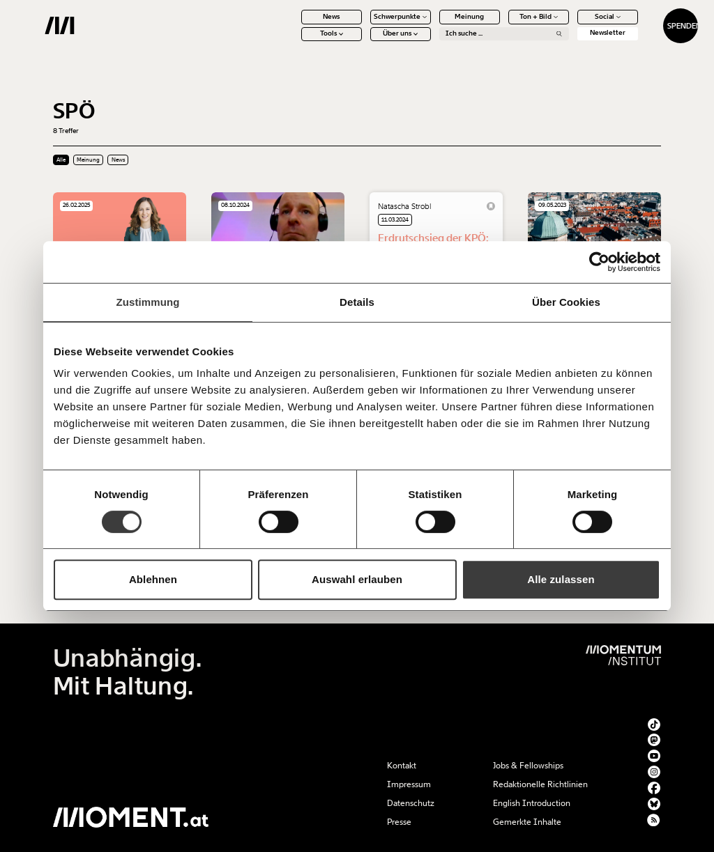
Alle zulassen (560, 579)
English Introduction (531, 803)
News (295, 24)
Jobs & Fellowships (528, 765)
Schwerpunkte (363, 24)
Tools (294, 42)
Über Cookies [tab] (566, 302)
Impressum (409, 784)
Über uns (364, 42)
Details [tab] (357, 302)
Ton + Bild (502, 24)
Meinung (433, 24)
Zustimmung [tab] (148, 302)
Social (571, 24)
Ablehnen (153, 579)
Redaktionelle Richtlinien (540, 784)
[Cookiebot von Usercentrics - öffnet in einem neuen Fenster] (599, 261)
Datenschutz (410, 803)
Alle (61, 160)
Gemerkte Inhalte (527, 822)
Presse (399, 822)
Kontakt (401, 765)
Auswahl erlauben (357, 579)
